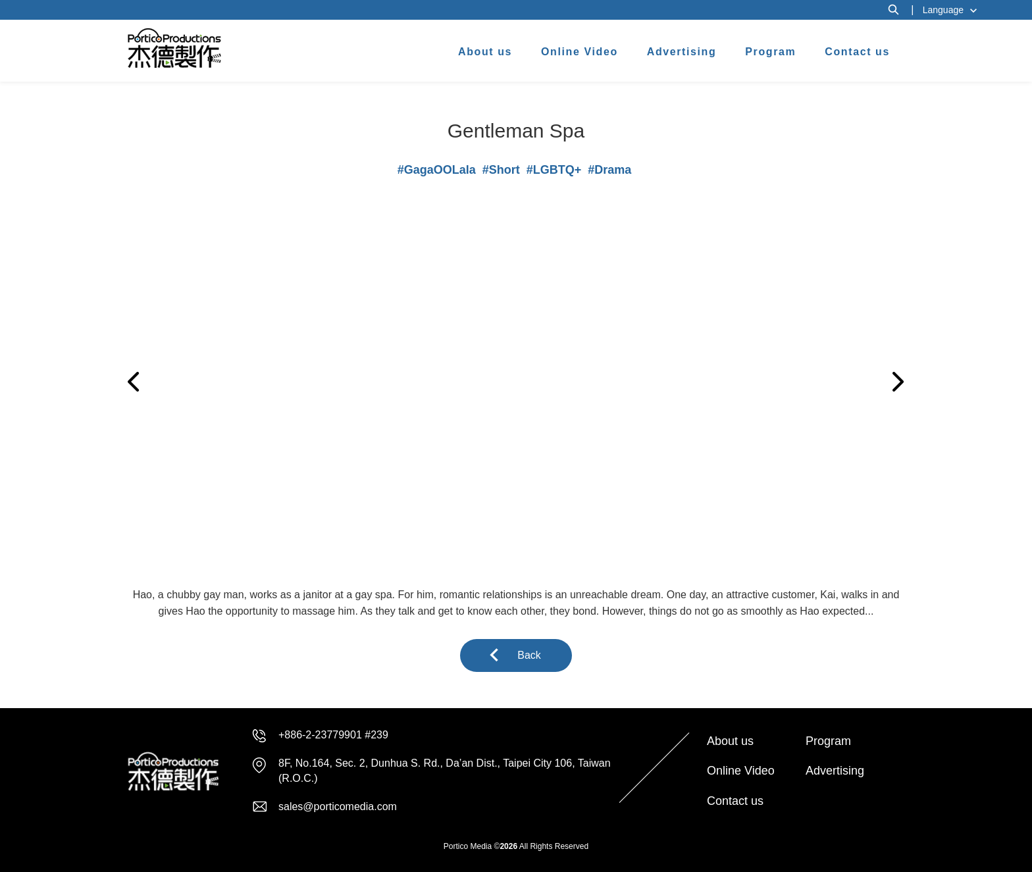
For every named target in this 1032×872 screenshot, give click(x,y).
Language (943, 10)
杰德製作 (175, 48)
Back (529, 655)
